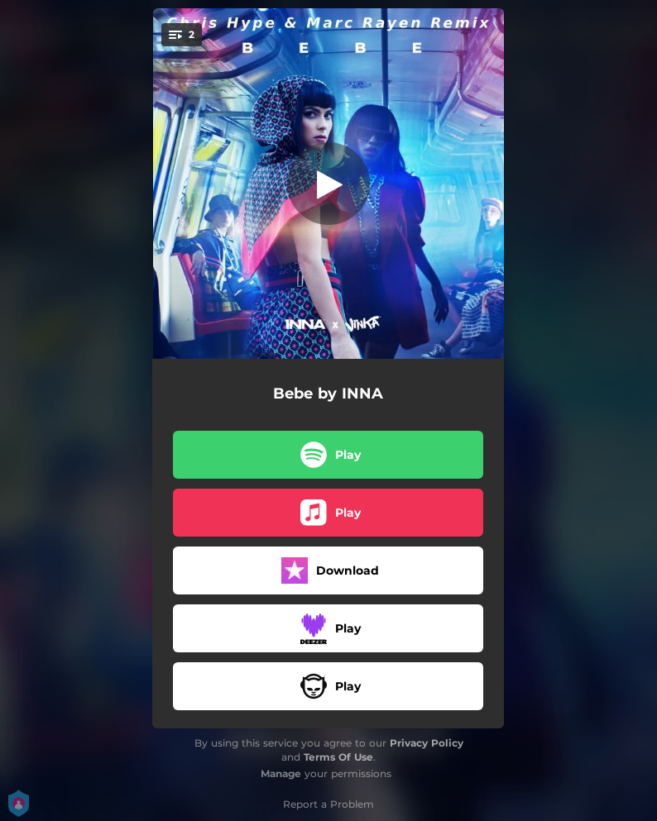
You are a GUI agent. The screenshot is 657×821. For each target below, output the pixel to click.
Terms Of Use (338, 757)
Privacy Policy (426, 743)
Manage (281, 773)
